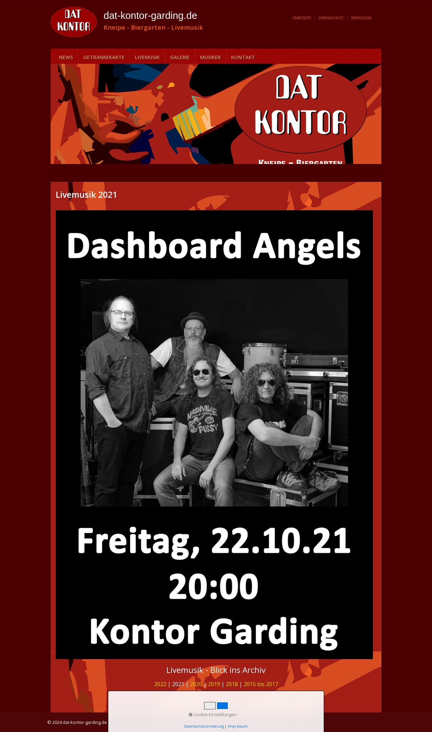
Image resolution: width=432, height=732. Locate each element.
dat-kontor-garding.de (150, 15)
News (66, 57)
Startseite (302, 18)
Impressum (361, 18)
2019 (214, 684)
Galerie (180, 57)
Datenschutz (331, 18)
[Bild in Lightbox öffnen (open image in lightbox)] (214, 434)
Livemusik (147, 57)
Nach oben (216, 696)
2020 (196, 684)
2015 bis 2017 (261, 684)
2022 (160, 684)
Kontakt (243, 57)
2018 (232, 684)
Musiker (210, 57)
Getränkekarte (104, 57)
